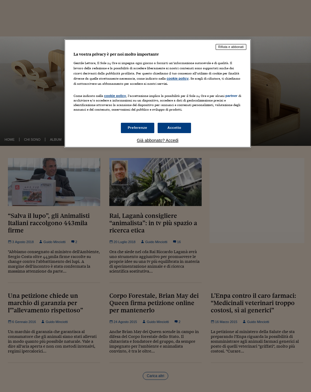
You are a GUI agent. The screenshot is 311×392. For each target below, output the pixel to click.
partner (231, 96)
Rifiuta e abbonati (231, 47)
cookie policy (178, 78)
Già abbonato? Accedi (157, 140)
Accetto (174, 127)
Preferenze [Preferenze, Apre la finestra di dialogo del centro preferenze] (137, 127)
